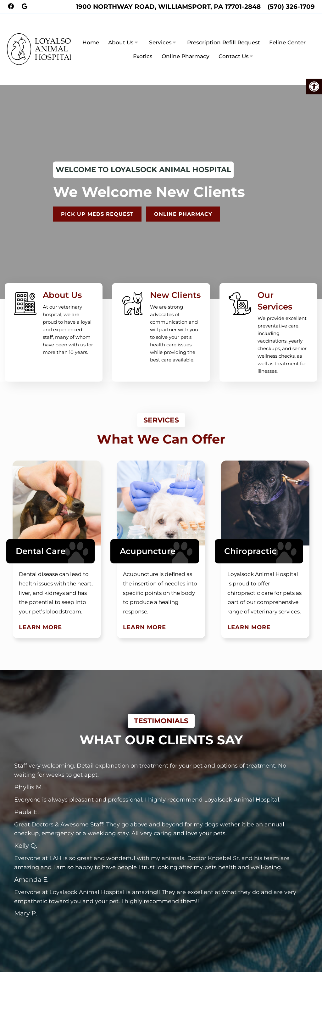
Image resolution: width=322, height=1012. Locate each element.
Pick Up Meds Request (100, 191)
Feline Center (287, 31)
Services (160, 31)
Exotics (143, 45)
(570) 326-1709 (291, 6)
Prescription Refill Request (223, 31)
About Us (121, 31)
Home (90, 31)
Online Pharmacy (185, 45)
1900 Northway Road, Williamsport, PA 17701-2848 (168, 6)
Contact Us (234, 45)
